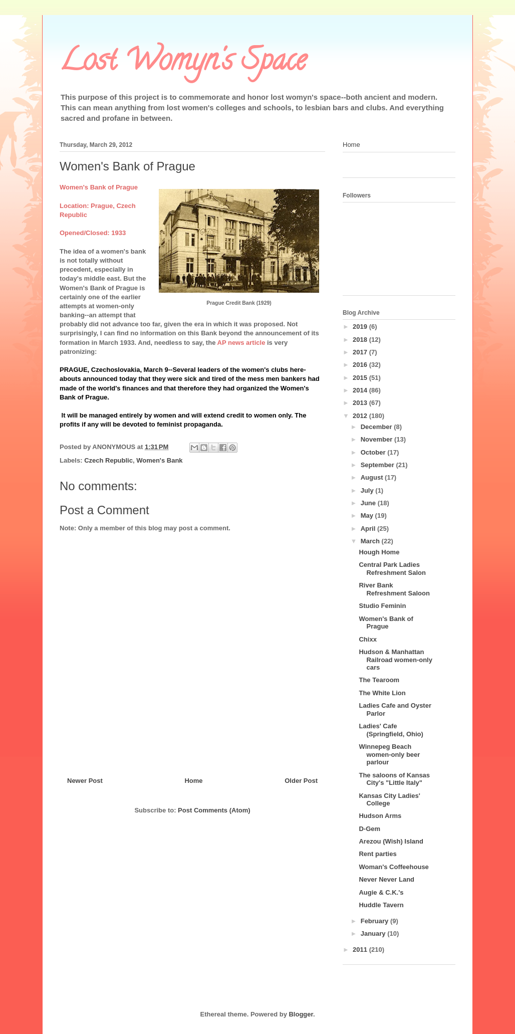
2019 (361, 326)
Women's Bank (159, 460)
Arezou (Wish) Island (391, 841)
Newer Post (85, 780)
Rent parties (377, 854)
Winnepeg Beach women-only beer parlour (389, 754)
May (368, 515)
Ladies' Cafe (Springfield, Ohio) (391, 730)
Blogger (301, 1014)
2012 (361, 416)
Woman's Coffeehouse (393, 867)
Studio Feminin (382, 605)
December (377, 427)
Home (193, 780)
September (378, 465)
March (371, 541)
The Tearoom (379, 680)
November (377, 439)
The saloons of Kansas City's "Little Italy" (394, 779)
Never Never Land (386, 879)
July (368, 490)
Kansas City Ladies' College (389, 799)
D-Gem (369, 829)
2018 (361, 339)
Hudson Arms (380, 815)
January (374, 933)
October (374, 452)
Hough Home (379, 552)
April (369, 528)
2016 (361, 364)
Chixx (367, 639)
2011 (361, 949)
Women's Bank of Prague (386, 623)
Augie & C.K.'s (381, 892)
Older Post (301, 780)
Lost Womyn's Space (183, 63)
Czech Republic (108, 460)
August (373, 477)
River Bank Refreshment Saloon (394, 589)
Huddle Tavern (381, 905)
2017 (361, 352)
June (369, 503)
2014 (361, 390)
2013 (361, 402)
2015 (361, 377)
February (375, 921)
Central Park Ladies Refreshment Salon (392, 568)
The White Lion (382, 693)
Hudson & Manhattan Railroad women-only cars (395, 659)
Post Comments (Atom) (214, 810)
